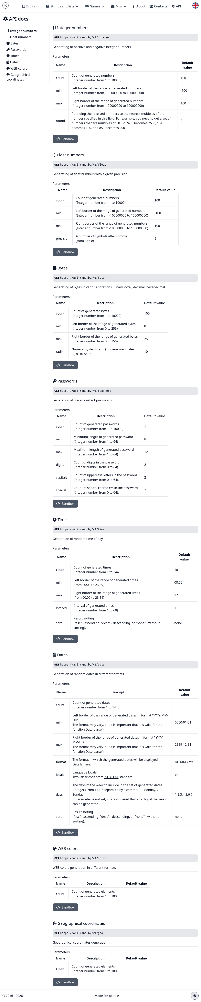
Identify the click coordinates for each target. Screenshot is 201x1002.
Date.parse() (94, 729)
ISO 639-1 (111, 777)
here (86, 764)
